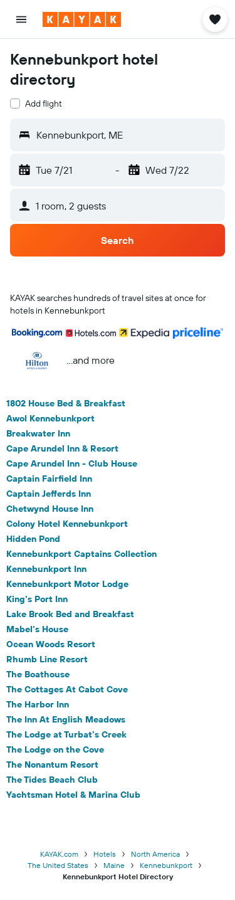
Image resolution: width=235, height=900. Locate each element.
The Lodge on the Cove (55, 749)
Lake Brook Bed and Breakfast (70, 614)
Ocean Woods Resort (50, 644)
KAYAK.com (59, 854)
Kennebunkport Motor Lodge (67, 584)
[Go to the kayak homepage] (82, 19)
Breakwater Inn (38, 433)
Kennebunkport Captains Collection (81, 553)
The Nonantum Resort (52, 764)
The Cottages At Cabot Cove (67, 689)
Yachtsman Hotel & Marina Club (73, 794)
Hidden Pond (33, 538)
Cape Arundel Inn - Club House (71, 463)
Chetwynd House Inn (49, 508)
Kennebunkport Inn (46, 568)
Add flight (43, 103)
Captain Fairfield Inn (49, 478)
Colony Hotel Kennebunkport (67, 523)
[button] (21, 19)
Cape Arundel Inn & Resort (62, 448)
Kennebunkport (166, 865)
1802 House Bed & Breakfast (65, 403)
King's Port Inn (37, 599)
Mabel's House (37, 629)
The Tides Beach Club (52, 779)
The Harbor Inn (37, 704)
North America (155, 854)
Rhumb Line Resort (47, 659)
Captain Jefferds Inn (48, 493)
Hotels (104, 854)
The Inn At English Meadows (65, 719)
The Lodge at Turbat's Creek (66, 734)
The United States (58, 865)
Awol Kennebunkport (50, 418)
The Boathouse (38, 674)
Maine (114, 865)
